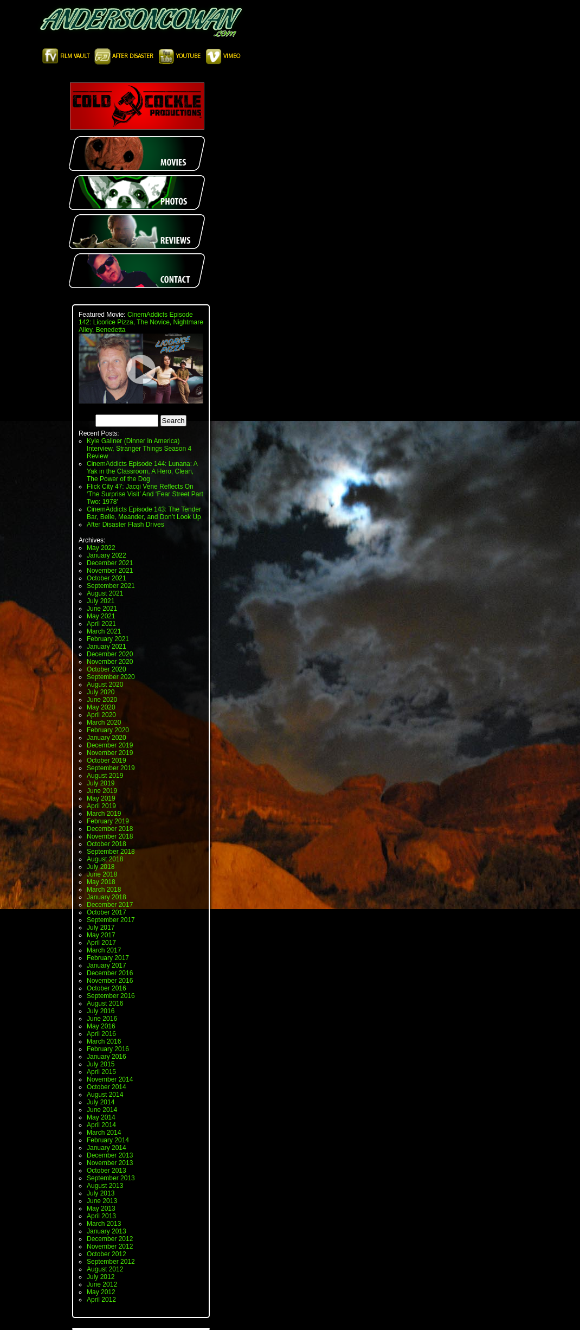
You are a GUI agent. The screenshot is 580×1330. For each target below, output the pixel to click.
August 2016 (105, 1003)
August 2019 (105, 775)
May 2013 (101, 1208)
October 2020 (106, 669)
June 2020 (102, 700)
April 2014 (101, 1125)
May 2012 (101, 1292)
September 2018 (111, 851)
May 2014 (101, 1117)
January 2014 (106, 1148)
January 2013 (106, 1231)
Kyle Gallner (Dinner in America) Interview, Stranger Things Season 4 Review (139, 448)
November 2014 (110, 1079)
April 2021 (101, 624)
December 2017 (110, 905)
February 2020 (108, 730)
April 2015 (101, 1072)
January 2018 (106, 897)
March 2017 (104, 950)
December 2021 (110, 563)
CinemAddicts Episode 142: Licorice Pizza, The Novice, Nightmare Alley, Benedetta (141, 322)
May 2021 (101, 616)
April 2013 (101, 1216)
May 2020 (101, 707)
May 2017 (101, 935)
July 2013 (100, 1193)
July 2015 (100, 1064)
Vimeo (222, 56)
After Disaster (124, 56)
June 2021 (102, 608)
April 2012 (101, 1299)
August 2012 (105, 1269)
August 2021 (105, 593)
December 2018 (110, 829)
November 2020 (110, 662)
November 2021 (110, 570)
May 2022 (101, 548)
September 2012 (111, 1261)
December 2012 (110, 1239)
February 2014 (108, 1140)
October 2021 (106, 578)
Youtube (180, 56)
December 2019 (110, 745)
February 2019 (108, 821)
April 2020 (101, 715)
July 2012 (100, 1277)
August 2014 (105, 1094)
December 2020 (110, 654)
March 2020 (104, 722)
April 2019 (101, 806)
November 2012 (110, 1246)
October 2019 (106, 760)
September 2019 (111, 768)
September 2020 (111, 677)
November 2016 (110, 980)
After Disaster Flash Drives (125, 524)
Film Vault (66, 56)
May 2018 (101, 882)
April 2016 (101, 1034)
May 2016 (101, 1026)
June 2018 (102, 874)
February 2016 (108, 1049)
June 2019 (102, 791)
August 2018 (105, 859)
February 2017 (108, 958)
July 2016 (100, 1011)
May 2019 (101, 798)
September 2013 (111, 1178)
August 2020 (105, 684)
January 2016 (106, 1056)
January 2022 (106, 555)
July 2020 (100, 692)
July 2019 (100, 783)
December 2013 (110, 1155)
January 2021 (106, 646)
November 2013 (110, 1163)
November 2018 (110, 836)
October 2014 (106, 1087)
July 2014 (100, 1102)
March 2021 (104, 631)
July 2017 (100, 927)
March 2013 (104, 1223)
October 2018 (106, 844)
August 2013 (105, 1186)
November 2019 (110, 753)
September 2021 (111, 586)
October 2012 (106, 1254)
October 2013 (106, 1170)
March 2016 (104, 1041)
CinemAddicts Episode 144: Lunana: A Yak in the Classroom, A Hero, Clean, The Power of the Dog (142, 471)
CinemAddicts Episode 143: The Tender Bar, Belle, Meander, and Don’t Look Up (144, 513)
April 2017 (101, 943)
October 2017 (106, 912)
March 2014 (104, 1132)
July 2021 (100, 601)
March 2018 (104, 889)
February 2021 (108, 639)
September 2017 (111, 920)
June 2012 (102, 1284)
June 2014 (102, 1110)
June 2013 (102, 1201)
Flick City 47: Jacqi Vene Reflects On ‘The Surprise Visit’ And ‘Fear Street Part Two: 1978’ (145, 494)
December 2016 (110, 973)
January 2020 (106, 737)
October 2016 (106, 988)
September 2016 (111, 996)
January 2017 (106, 965)
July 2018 (100, 867)
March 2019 (104, 813)
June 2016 (102, 1018)
